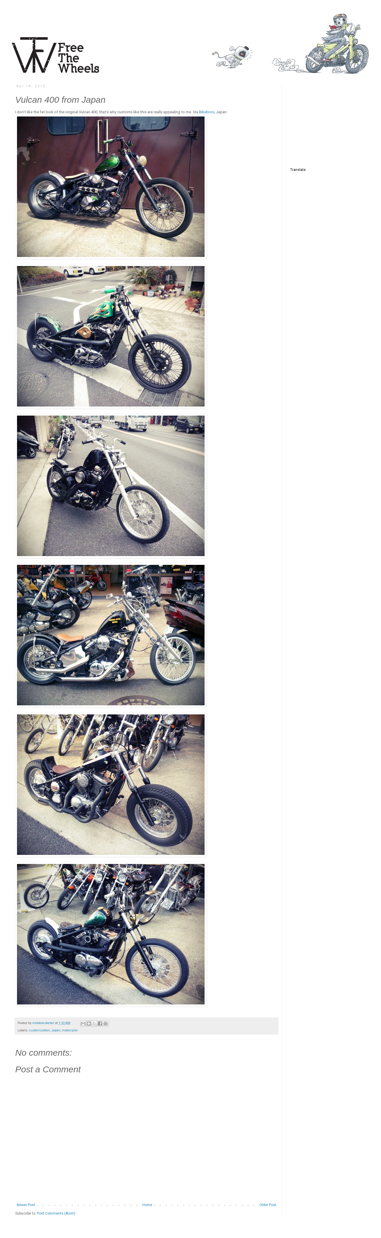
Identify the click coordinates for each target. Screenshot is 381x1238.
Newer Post (26, 1205)
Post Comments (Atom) (56, 1213)
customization (39, 1030)
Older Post (267, 1205)
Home (147, 1205)
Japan (55, 1030)
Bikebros (206, 112)
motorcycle (70, 1030)
